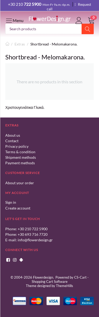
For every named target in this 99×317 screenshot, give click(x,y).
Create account (17, 208)
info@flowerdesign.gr (35, 240)
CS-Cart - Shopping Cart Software (60, 279)
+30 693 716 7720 (33, 234)
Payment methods (20, 163)
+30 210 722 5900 (33, 229)
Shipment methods (20, 157)
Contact (11, 141)
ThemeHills (64, 286)
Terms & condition (20, 152)
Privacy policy (17, 146)
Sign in (10, 202)
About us (12, 135)
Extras (20, 44)
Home (7, 44)
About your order (19, 183)
